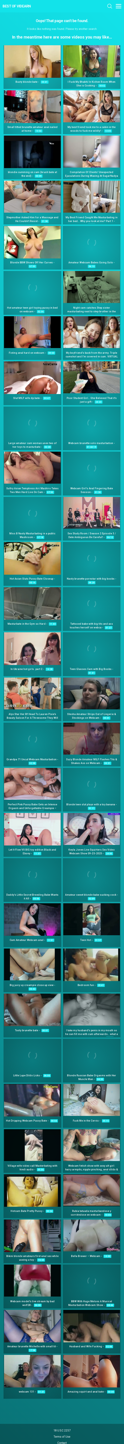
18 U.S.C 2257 (62, 1430)
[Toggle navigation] (118, 6)
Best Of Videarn (17, 6)
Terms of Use (62, 1436)
